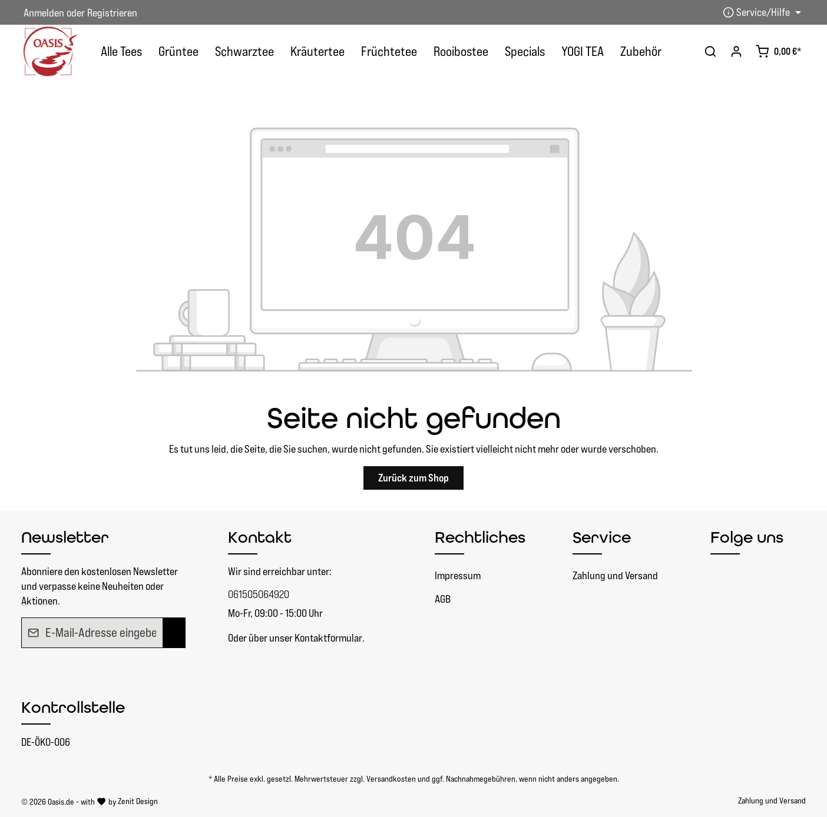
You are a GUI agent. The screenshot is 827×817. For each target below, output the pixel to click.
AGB (443, 599)
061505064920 (258, 594)
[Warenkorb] (778, 51)
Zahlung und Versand (615, 575)
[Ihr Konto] (736, 51)
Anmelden (44, 12)
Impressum (458, 575)
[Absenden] (174, 632)
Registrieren (112, 12)
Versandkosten (391, 778)
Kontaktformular (328, 638)
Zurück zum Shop (413, 477)
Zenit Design (138, 801)
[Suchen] (710, 51)
